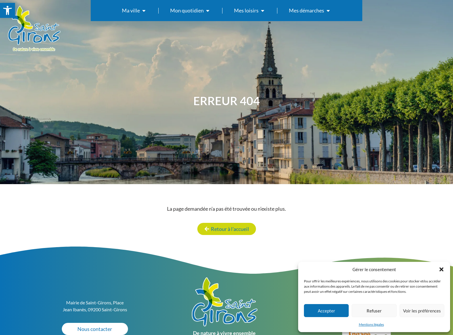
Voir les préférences (422, 310)
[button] (441, 269)
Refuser (374, 310)
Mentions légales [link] (371, 324)
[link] (7, 10)
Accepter (326, 310)
